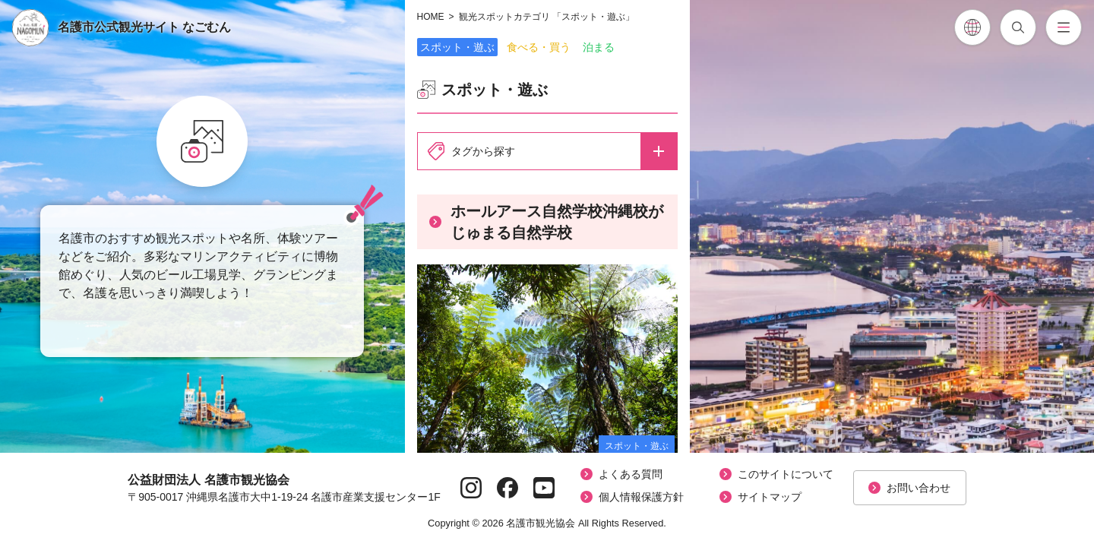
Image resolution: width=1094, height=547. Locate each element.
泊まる (599, 47)
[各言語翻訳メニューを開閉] (972, 27)
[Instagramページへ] (471, 488)
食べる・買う (539, 47)
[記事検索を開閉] (1018, 27)
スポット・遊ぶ (457, 47)
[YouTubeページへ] (544, 488)
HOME (430, 16)
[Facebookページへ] (507, 488)
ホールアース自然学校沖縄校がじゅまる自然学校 (546, 222)
